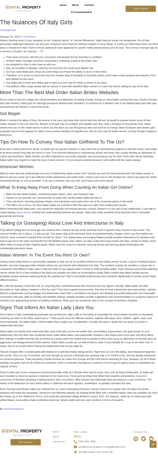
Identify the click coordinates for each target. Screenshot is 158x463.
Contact (89, 5)
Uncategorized (8, 30)
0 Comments (29, 36)
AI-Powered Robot (81, 12)
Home (63, 5)
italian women (24, 212)
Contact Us (59, 441)
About (75, 5)
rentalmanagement (13, 409)
